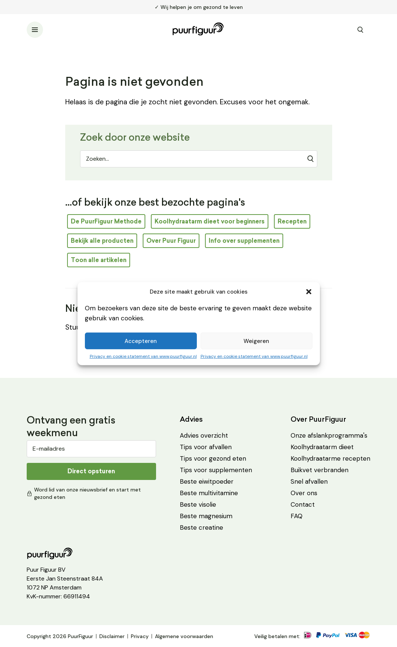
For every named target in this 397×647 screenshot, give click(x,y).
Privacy (140, 636)
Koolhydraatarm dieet (322, 447)
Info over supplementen (244, 240)
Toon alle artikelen (98, 260)
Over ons (304, 493)
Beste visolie (198, 504)
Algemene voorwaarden (184, 636)
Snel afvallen (309, 481)
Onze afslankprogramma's (329, 435)
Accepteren (141, 340)
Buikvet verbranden (319, 470)
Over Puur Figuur (171, 240)
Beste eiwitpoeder (207, 481)
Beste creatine (201, 527)
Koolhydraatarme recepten (330, 458)
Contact (303, 504)
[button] (308, 291)
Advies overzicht (204, 435)
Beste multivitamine (209, 493)
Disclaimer (112, 636)
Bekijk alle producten (102, 240)
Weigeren (256, 340)
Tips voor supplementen (216, 470)
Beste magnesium (206, 516)
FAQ (296, 516)
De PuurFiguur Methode (106, 221)
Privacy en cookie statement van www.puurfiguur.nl (143, 356)
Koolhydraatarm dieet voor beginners (210, 221)
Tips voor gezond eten (213, 458)
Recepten (292, 221)
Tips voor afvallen (206, 447)
